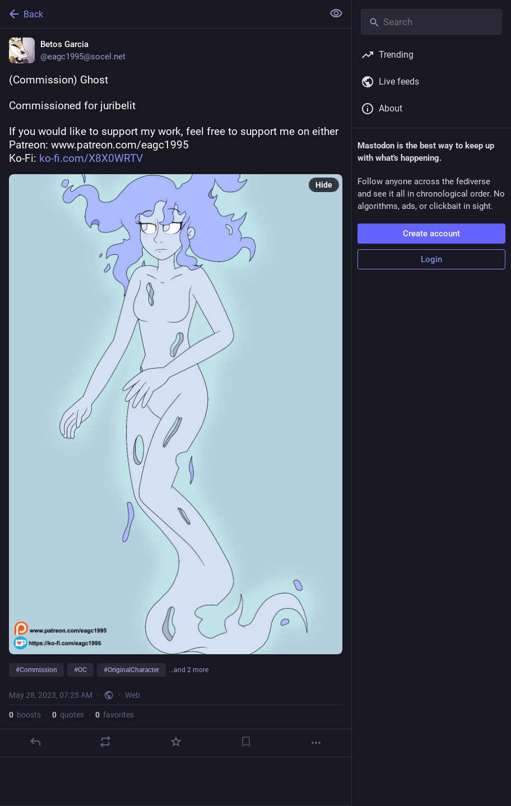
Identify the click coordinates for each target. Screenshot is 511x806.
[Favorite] (176, 741)
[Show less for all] (336, 13)
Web (132, 695)
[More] (316, 742)
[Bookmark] (246, 741)
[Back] (160, 14)
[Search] (431, 22)
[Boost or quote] (105, 741)
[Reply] (35, 741)
